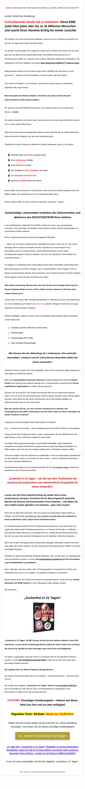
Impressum (32, 787)
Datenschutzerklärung (42, 787)
